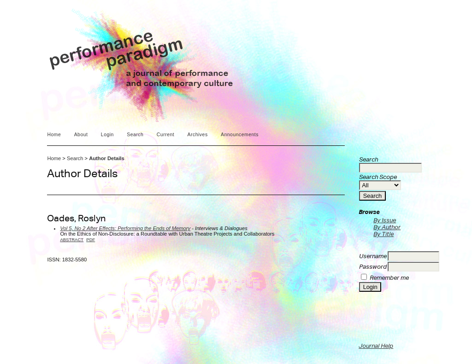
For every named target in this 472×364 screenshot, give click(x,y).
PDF (90, 239)
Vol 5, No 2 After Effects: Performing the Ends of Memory (125, 228)
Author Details (106, 158)
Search (135, 134)
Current (165, 134)
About (81, 134)
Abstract (71, 239)
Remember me (389, 277)
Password (373, 266)
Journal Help (376, 345)
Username (373, 256)
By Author (387, 227)
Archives (198, 134)
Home (54, 134)
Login (107, 134)
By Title (383, 234)
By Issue (384, 220)
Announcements (240, 134)
